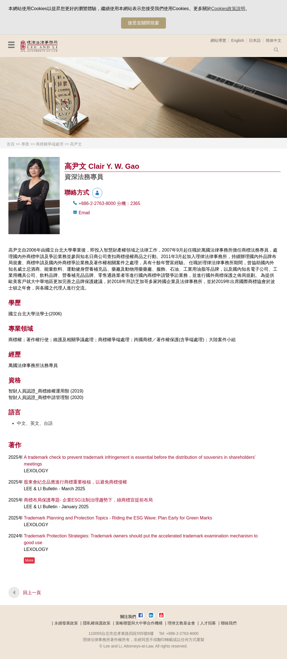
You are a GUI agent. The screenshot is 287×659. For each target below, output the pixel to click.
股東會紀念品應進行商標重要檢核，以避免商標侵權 (75, 482)
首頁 (11, 144)
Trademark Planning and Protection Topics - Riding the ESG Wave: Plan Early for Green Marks (118, 518)
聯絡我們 (229, 623)
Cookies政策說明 (228, 8)
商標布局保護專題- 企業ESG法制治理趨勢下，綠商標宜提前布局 (88, 500)
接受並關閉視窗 (143, 22)
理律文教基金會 (181, 623)
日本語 (255, 40)
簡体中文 (273, 40)
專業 (25, 144)
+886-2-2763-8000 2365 (109, 203)
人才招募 (208, 623)
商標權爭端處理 (49, 144)
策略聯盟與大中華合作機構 (139, 623)
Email (84, 212)
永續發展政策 (66, 623)
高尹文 (76, 144)
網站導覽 (218, 40)
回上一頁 (32, 592)
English (237, 40)
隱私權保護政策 (96, 623)
